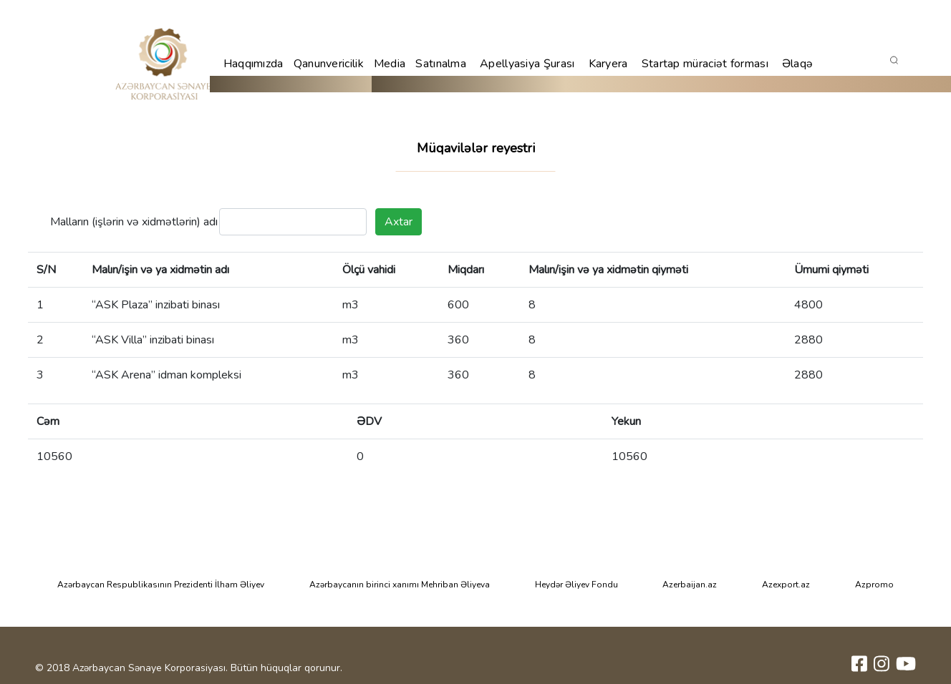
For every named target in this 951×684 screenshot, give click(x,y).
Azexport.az (786, 584)
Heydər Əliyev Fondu (576, 584)
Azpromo (874, 584)
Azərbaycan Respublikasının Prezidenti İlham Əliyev (160, 584)
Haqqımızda (253, 64)
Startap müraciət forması (705, 64)
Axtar (398, 222)
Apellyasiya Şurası (527, 64)
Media (390, 64)
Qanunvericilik (329, 64)
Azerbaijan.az (689, 584)
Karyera (608, 64)
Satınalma (440, 64)
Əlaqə (798, 64)
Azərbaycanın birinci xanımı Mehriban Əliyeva (399, 584)
